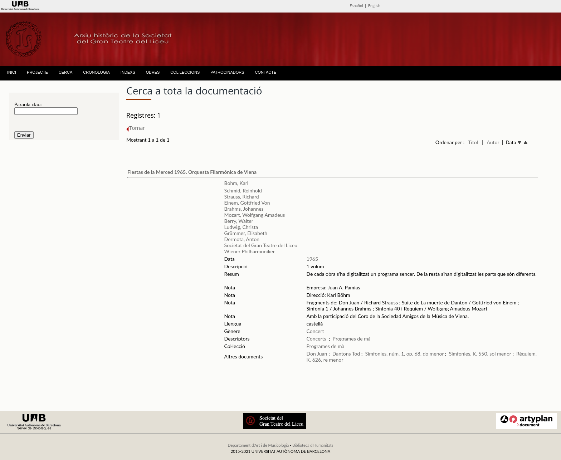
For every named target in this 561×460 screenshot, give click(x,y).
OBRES (153, 72)
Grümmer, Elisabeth (245, 233)
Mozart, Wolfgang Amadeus (254, 215)
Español (356, 5)
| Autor (490, 142)
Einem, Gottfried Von (247, 203)
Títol (473, 142)
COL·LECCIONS (185, 72)
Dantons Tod (346, 354)
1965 (312, 259)
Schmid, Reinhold (243, 190)
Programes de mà (352, 339)
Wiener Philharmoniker (249, 251)
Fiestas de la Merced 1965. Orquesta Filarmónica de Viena (192, 172)
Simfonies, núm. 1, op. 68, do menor (404, 354)
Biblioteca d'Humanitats (312, 445)
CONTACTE (266, 72)
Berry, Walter (238, 221)
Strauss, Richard (241, 197)
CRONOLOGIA (96, 72)
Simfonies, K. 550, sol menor (480, 354)
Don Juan (317, 354)
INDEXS (128, 72)
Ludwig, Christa (241, 227)
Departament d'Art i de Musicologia (258, 445)
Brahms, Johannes (244, 209)
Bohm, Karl (236, 183)
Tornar (135, 127)
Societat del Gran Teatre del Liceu (261, 245)
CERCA (66, 72)
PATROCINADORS (227, 72)
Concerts (316, 339)
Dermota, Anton (242, 239)
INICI (11, 72)
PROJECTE (37, 72)
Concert (315, 331)
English (374, 5)
